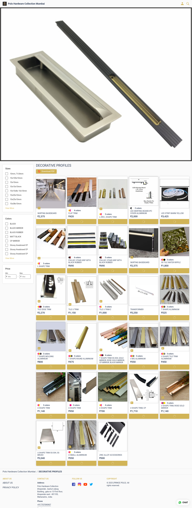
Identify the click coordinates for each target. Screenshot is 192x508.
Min (6, 273)
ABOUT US (8, 483)
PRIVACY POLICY (11, 487)
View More (9, 208)
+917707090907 (44, 505)
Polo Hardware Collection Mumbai (26, 3)
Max (21, 273)
